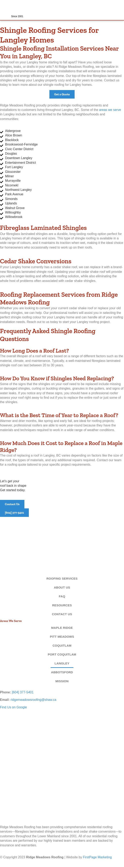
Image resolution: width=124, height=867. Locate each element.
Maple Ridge (62, 627)
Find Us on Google (13, 707)
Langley (62, 663)
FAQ (62, 596)
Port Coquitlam (62, 654)
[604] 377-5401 (23, 692)
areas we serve (110, 110)
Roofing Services (62, 578)
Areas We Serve (11, 621)
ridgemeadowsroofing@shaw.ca (33, 699)
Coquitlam (62, 645)
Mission (62, 681)
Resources (62, 605)
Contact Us (62, 614)
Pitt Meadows (62, 636)
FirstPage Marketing (97, 857)
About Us (62, 587)
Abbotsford (62, 672)
